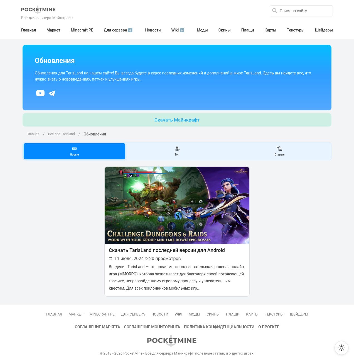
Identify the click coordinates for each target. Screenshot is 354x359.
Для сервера (133, 311)
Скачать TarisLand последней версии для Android (166, 248)
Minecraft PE (102, 311)
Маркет (76, 311)
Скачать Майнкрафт (177, 119)
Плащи (233, 311)
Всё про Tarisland (60, 133)
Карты (252, 311)
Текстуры (274, 311)
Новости (159, 311)
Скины (213, 311)
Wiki (178, 311)
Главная (31, 133)
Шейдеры (299, 311)
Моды (194, 311)
